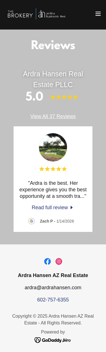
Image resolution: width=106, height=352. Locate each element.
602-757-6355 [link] (53, 300)
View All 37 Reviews (53, 116)
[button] (98, 13)
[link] (36, 13)
